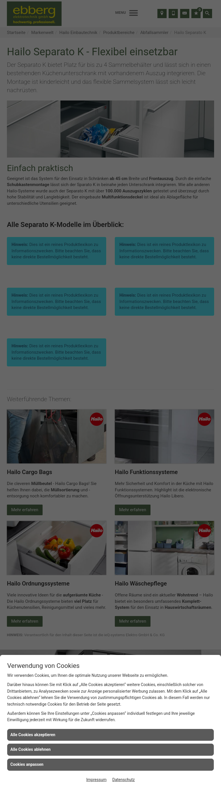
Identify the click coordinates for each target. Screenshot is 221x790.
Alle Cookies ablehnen (30, 749)
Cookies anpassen (26, 764)
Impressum (96, 779)
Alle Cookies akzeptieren (32, 734)
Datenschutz (123, 779)
